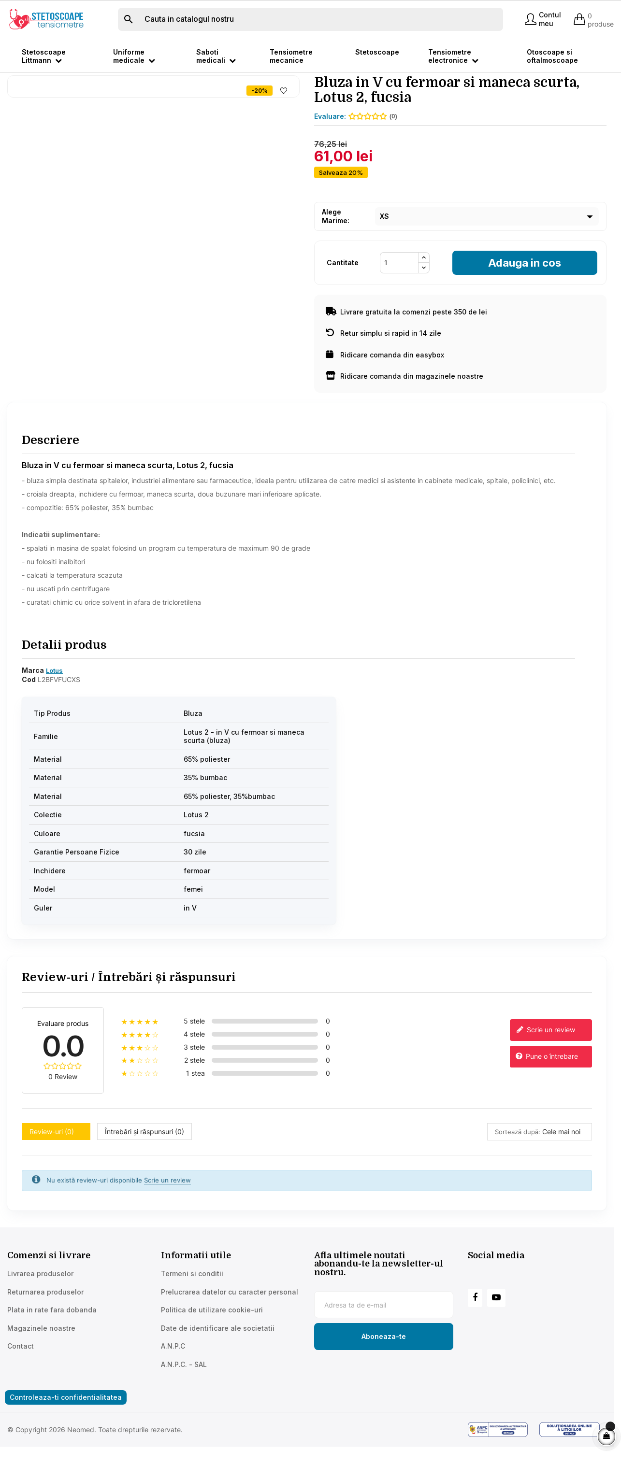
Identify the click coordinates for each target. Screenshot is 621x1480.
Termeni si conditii (192, 1306)
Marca (33, 702)
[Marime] (487, 249)
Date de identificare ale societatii (217, 1360)
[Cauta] (310, 19)
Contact (20, 1378)
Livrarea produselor (40, 1306)
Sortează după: (517, 1163)
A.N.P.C (173, 1378)
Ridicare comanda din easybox (385, 387)
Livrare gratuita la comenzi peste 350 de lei (406, 344)
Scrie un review (544, 1062)
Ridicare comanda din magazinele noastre (404, 408)
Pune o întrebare (546, 1089)
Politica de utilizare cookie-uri (212, 1342)
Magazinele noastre (41, 1360)
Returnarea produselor (45, 1324)
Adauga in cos (524, 295)
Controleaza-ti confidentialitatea (66, 1429)
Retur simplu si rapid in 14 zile (383, 365)
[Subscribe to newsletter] (383, 1368)
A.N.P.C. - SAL (184, 1396)
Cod (29, 712)
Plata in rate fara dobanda (52, 1342)
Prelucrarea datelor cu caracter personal (229, 1324)
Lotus (54, 703)
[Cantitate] (399, 295)
